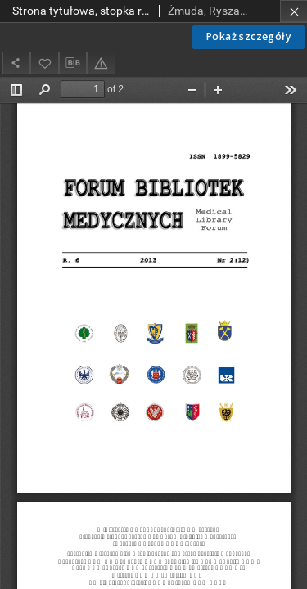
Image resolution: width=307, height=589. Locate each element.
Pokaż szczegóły (248, 36)
